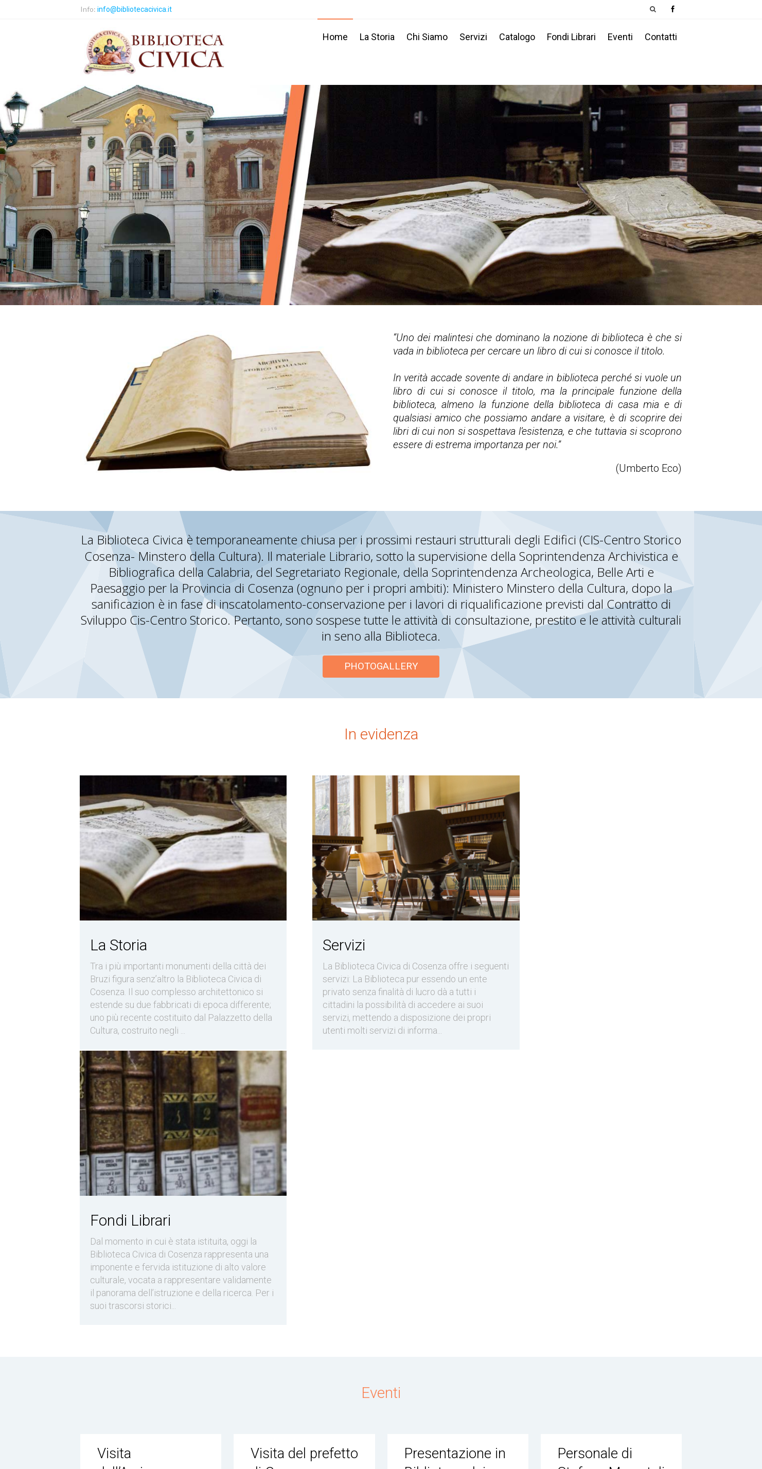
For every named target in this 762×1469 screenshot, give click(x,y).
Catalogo (517, 36)
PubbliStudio (663, 1455)
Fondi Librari (571, 36)
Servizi (473, 36)
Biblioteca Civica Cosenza (171, 1454)
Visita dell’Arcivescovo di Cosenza (146, 1193)
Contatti (661, 36)
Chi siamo (427, 36)
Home (335, 36)
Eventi (620, 36)
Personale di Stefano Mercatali (596, 1193)
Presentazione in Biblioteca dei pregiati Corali (456, 1193)
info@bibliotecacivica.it (134, 9)
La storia (377, 36)
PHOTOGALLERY (381, 666)
